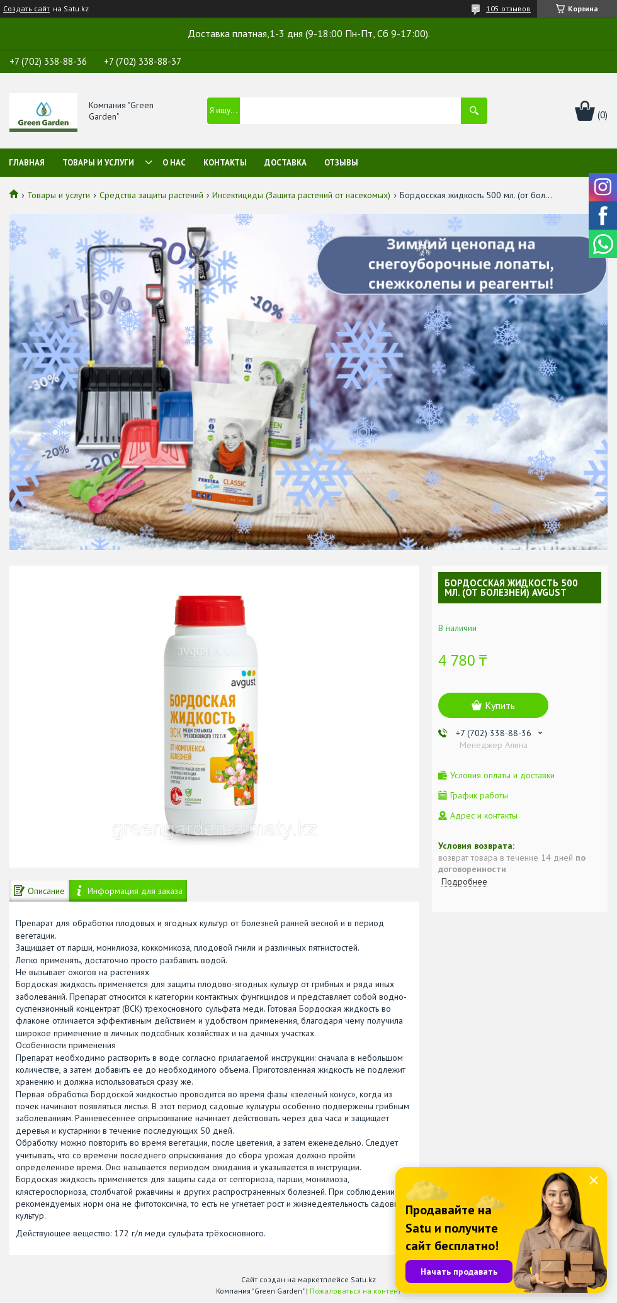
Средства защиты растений (151, 195)
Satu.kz (363, 1279)
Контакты (225, 162)
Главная (27, 162)
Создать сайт (26, 8)
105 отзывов (508, 8)
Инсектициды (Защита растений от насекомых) (301, 195)
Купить (500, 705)
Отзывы (341, 162)
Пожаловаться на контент (355, 1290)
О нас (174, 162)
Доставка (285, 162)
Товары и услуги (98, 162)
